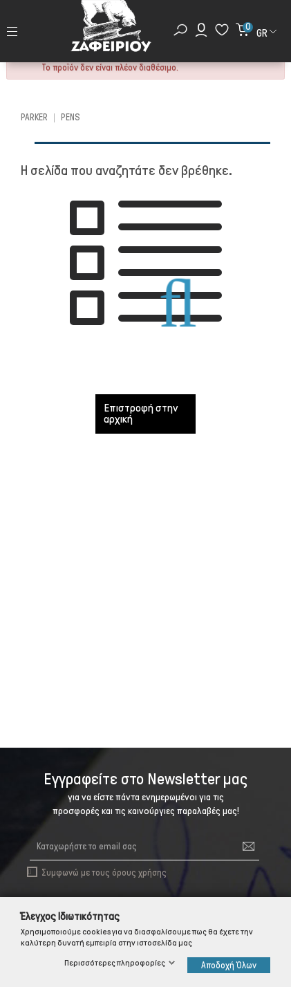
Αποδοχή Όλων (228, 965)
